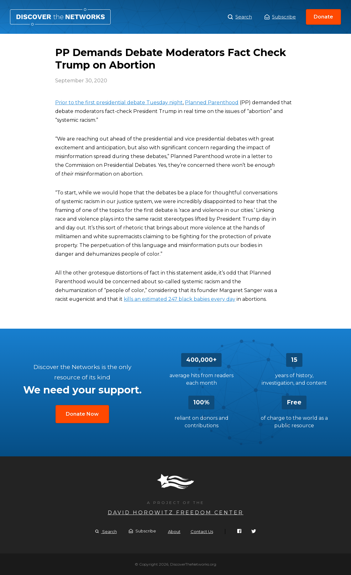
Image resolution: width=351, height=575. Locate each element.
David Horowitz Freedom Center (176, 513)
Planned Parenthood (211, 102)
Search (240, 17)
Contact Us (202, 531)
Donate (323, 17)
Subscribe (280, 17)
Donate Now (82, 414)
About (174, 531)
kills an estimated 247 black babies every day (179, 299)
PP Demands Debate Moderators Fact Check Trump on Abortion (60, 17)
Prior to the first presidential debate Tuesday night (119, 102)
